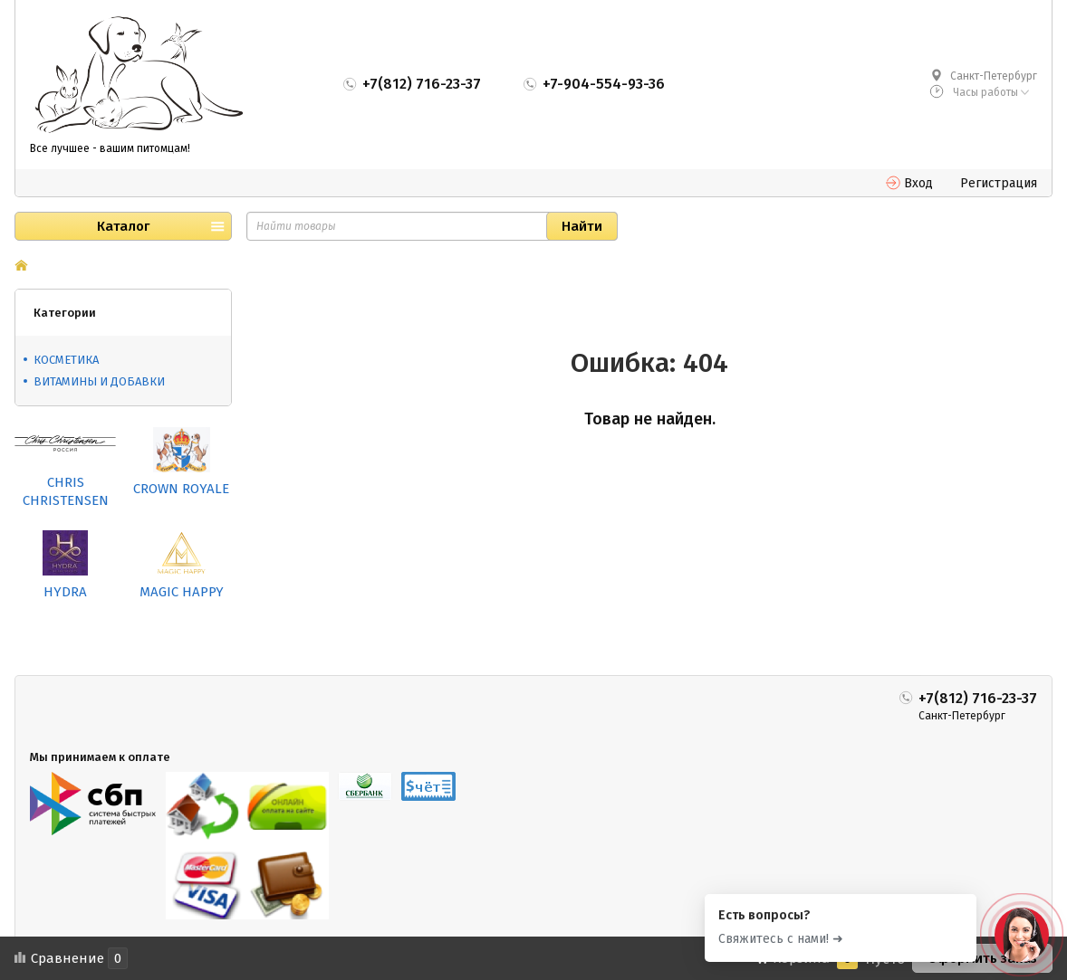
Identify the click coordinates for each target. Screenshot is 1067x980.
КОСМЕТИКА (66, 359)
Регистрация (998, 183)
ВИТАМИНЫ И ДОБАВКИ (99, 381)
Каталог (123, 226)
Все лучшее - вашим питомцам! (110, 148)
